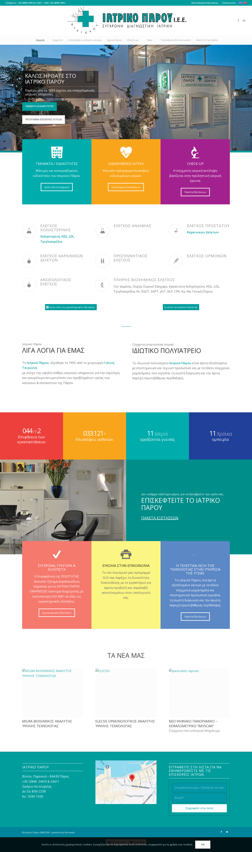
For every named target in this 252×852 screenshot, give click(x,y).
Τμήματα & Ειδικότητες (39, 105)
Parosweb (70, 832)
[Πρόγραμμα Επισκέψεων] (126, 187)
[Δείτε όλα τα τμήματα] (57, 187)
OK (202, 844)
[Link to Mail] (244, 20)
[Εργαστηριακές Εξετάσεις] (57, 613)
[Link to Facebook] (238, 20)
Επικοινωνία (229, 2)
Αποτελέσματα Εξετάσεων (204, 2)
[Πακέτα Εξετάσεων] (195, 192)
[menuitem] (205, 3)
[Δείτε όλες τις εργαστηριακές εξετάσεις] (71, 307)
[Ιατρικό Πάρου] (126, 20)
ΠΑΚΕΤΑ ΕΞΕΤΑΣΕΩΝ (159, 517)
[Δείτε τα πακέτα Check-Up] (181, 307)
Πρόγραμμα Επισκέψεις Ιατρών (43, 118)
